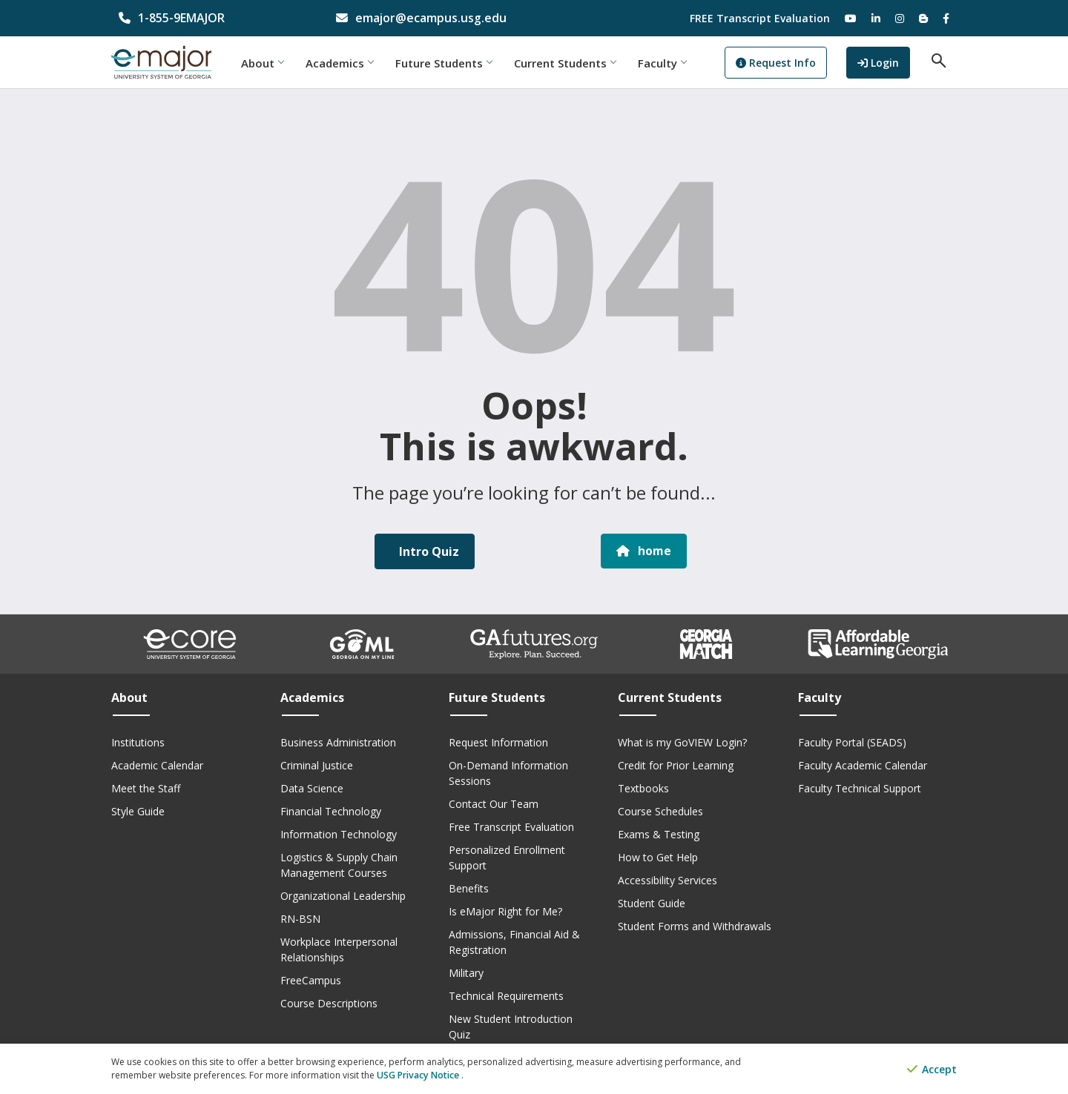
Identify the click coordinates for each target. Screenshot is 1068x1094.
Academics (350, 63)
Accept (932, 1070)
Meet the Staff (145, 788)
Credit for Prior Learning (676, 765)
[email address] (426, 18)
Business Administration (338, 742)
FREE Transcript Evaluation (760, 18)
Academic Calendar (157, 765)
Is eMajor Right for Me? (505, 911)
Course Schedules (660, 811)
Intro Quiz (427, 551)
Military (466, 973)
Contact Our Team (493, 804)
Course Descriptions (329, 1003)
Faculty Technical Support (859, 788)
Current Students (576, 63)
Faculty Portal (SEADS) (852, 742)
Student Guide (651, 903)
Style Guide (138, 811)
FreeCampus (310, 980)
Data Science (311, 788)
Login (887, 61)
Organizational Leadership (343, 896)
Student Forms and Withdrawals (694, 926)
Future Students (454, 63)
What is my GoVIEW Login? (682, 742)
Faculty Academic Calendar (862, 765)
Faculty (673, 63)
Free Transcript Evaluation (511, 827)
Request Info (787, 63)
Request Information (498, 742)
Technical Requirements (506, 996)
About (273, 63)
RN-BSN (300, 919)
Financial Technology (330, 811)
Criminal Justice (316, 765)
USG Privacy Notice (418, 1076)
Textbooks (643, 788)
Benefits (469, 888)
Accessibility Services (667, 880)
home (644, 551)
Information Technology (338, 834)
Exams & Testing (658, 834)
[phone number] (208, 18)
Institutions (138, 742)
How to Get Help (658, 857)
